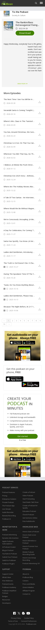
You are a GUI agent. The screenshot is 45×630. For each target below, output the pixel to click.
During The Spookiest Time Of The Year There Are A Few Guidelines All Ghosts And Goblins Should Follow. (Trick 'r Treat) (19, 274)
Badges (5, 596)
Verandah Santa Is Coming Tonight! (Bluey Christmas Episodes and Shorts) (19, 110)
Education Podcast (29, 511)
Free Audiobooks (29, 521)
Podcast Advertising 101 (31, 563)
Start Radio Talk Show (30, 502)
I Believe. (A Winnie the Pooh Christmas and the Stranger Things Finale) (19, 165)
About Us (26, 574)
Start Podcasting (28, 499)
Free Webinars (7, 581)
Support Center (7, 574)
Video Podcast (28, 495)
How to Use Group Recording (29, 559)
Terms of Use (13, 621)
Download (25, 33)
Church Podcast (28, 514)
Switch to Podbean (9, 560)
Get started (23, 436)
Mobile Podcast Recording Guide (29, 553)
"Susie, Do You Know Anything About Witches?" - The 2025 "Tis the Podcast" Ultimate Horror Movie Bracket (19, 285)
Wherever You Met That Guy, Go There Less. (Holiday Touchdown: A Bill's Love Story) (19, 154)
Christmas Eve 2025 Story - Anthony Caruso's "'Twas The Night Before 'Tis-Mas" (19, 176)
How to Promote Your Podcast (30, 547)
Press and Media (29, 584)
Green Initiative (28, 587)
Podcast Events (7, 584)
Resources (6, 600)
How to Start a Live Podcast (29, 536)
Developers (6, 603)
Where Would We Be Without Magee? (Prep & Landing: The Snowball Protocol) (19, 208)
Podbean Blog (28, 577)
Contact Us (26, 594)
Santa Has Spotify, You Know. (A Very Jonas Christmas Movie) (19, 241)
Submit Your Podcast (9, 557)
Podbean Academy (9, 587)
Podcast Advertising (9, 535)
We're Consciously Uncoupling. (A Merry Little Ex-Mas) (19, 219)
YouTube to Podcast (9, 554)
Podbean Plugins (8, 564)
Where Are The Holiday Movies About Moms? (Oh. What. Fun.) (19, 186)
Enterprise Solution (9, 499)
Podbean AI (6, 519)
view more (22, 83)
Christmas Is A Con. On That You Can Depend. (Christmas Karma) (19, 143)
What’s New (6, 577)
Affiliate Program (29, 591)
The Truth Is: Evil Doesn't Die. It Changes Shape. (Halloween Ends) (19, 263)
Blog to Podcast (7, 550)
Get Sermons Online (30, 518)
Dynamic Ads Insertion (10, 538)
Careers (25, 581)
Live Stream (6, 509)
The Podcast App (8, 506)
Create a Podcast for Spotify (30, 506)
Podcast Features (8, 492)
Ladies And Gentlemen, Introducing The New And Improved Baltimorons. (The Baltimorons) (19, 252)
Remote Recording (9, 516)
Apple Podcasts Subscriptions (8, 542)
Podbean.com (31, 624)
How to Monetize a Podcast (29, 542)
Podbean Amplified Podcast (9, 592)
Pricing (4, 496)
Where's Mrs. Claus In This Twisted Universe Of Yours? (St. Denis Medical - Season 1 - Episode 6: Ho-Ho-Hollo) (19, 121)
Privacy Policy (16, 618)
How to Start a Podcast (31, 531)
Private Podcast (8, 502)
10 (4, 324)
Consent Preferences (29, 621)
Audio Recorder (8, 512)
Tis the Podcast (20, 11)
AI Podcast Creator (9, 547)
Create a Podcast (29, 492)
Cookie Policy (29, 618)
